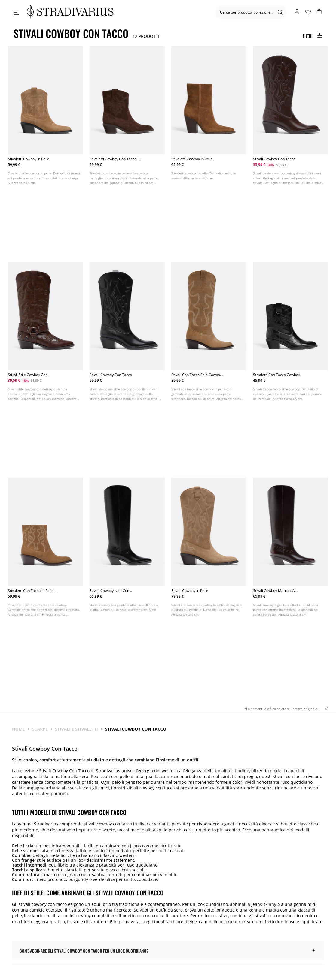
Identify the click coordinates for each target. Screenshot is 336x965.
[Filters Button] (312, 35)
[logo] (70, 12)
